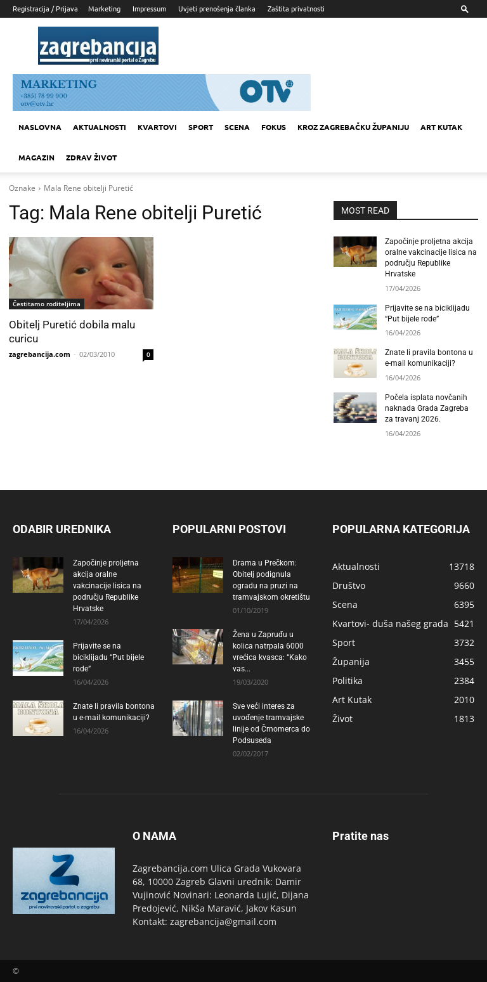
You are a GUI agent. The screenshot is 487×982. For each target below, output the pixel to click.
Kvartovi (157, 127)
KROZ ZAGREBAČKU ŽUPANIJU (353, 127)
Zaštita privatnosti (296, 8)
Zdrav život (91, 157)
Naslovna (40, 127)
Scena (237, 127)
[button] (464, 8)
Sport (200, 127)
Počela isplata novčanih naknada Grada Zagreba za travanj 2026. (427, 407)
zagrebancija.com (39, 354)
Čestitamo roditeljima (47, 303)
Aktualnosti (99, 127)
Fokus (273, 127)
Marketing (104, 8)
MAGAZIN (36, 157)
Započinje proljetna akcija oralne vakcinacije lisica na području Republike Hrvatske (107, 585)
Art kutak (441, 127)
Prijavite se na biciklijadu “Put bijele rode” (108, 657)
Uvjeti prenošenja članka (217, 8)
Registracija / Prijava (45, 8)
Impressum (149, 8)
